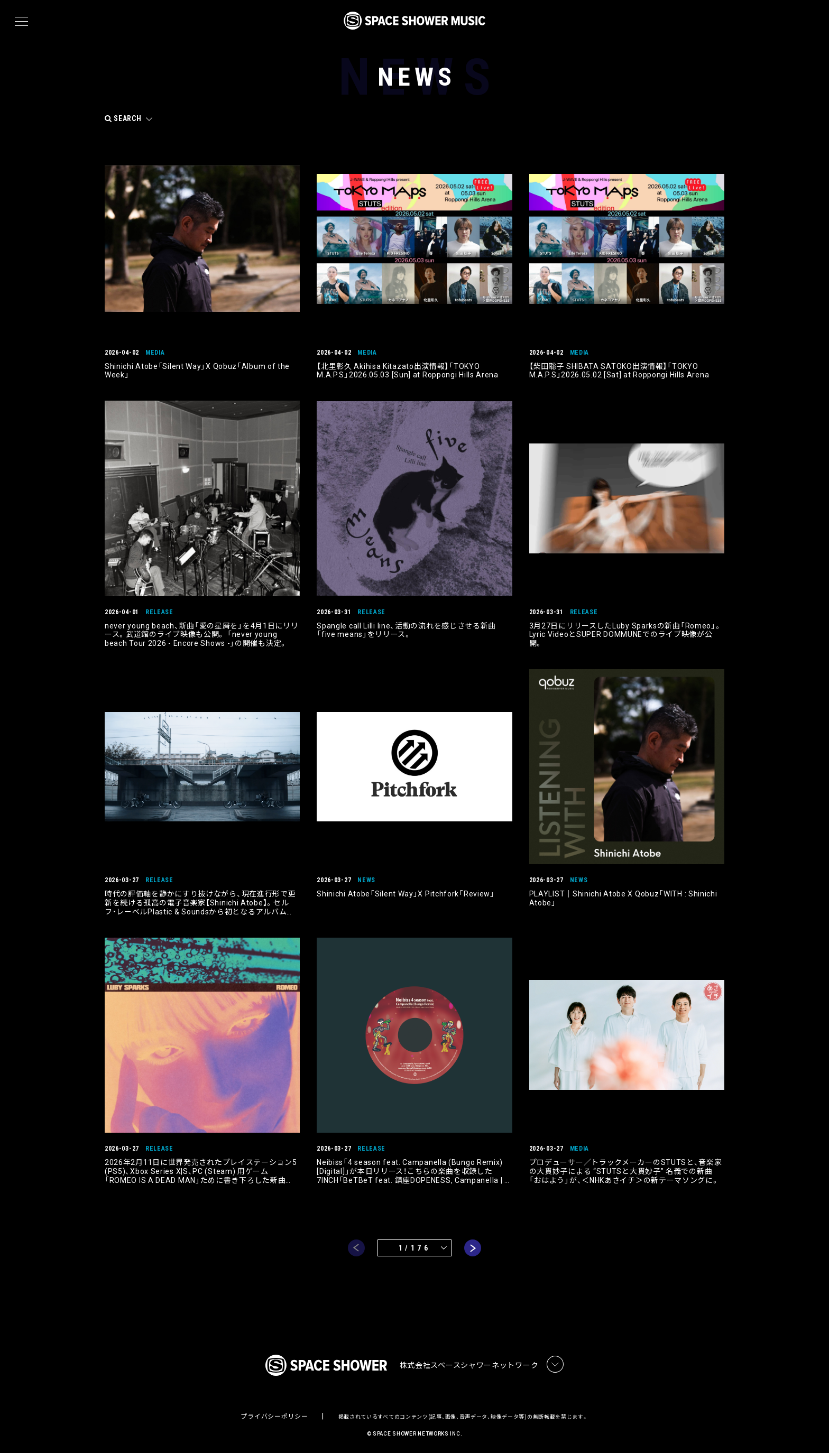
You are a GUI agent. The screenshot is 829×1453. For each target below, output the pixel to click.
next (472, 1245)
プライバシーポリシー (274, 1414)
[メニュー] (21, 21)
